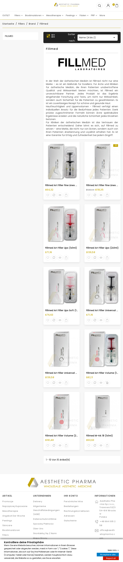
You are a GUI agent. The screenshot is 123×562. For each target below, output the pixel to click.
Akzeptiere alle (108, 554)
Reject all (111, 558)
